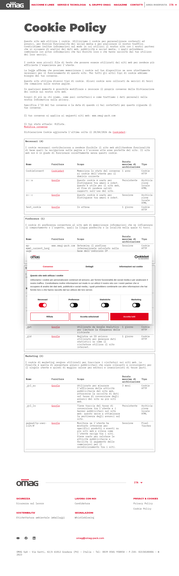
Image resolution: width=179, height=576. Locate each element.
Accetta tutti (129, 317)
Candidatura (82, 503)
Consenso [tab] (48, 266)
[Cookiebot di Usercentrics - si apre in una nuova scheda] (137, 257)
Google (56, 180)
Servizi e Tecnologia (71, 4)
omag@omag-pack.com (90, 538)
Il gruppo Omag (100, 4)
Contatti (136, 4)
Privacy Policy (143, 503)
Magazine (120, 4)
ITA (171, 4)
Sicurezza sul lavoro (30, 503)
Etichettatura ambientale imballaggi (40, 517)
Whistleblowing (84, 517)
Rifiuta (49, 317)
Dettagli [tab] (89, 266)
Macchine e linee (42, 4)
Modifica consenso (36, 126)
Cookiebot (119, 132)
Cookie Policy (142, 508)
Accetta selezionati (89, 317)
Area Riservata (156, 4)
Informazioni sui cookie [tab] (131, 266)
